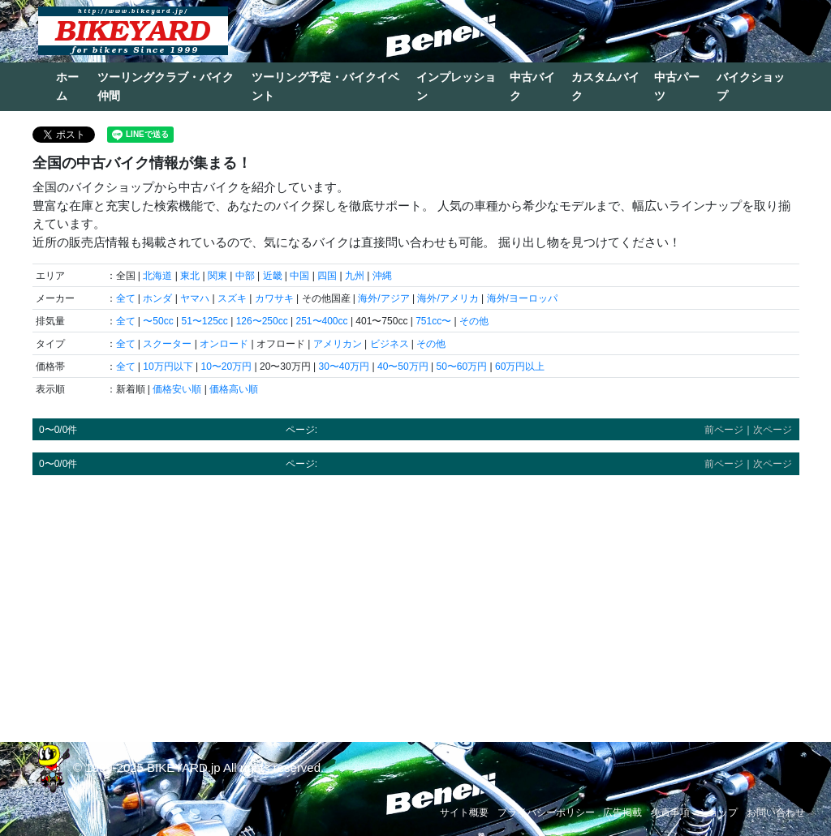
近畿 (272, 275)
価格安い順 (177, 389)
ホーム (67, 86)
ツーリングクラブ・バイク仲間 (165, 86)
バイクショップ (751, 86)
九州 (354, 275)
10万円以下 (167, 366)
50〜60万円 (461, 366)
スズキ (232, 298)
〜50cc (158, 321)
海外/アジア (383, 298)
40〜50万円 (402, 366)
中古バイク (532, 86)
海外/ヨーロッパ (522, 298)
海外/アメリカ (447, 298)
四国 (327, 275)
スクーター (167, 343)
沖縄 (382, 275)
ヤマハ (194, 298)
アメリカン (337, 343)
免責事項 (670, 812)
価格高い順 (233, 389)
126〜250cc (262, 321)
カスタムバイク (605, 86)
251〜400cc (322, 321)
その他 (474, 321)
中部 (245, 275)
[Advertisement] (415, 600)
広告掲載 (622, 812)
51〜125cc (204, 321)
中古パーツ (677, 86)
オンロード (224, 343)
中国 (299, 275)
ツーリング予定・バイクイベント (325, 86)
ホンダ (157, 298)
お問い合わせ (776, 812)
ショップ (718, 812)
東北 (190, 275)
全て (126, 298)
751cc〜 (433, 321)
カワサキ (274, 298)
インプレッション (456, 86)
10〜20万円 (226, 366)
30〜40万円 (343, 366)
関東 (217, 275)
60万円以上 (520, 366)
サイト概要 (464, 812)
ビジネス (389, 343)
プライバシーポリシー (546, 812)
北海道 (157, 275)
